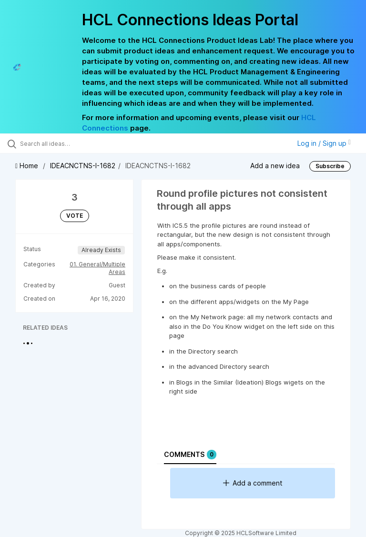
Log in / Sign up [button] (324, 143)
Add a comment (253, 483)
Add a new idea (275, 166)
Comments (190, 454)
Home (27, 166)
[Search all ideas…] (64, 143)
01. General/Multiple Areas (97, 268)
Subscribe (330, 166)
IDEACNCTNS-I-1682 (82, 166)
